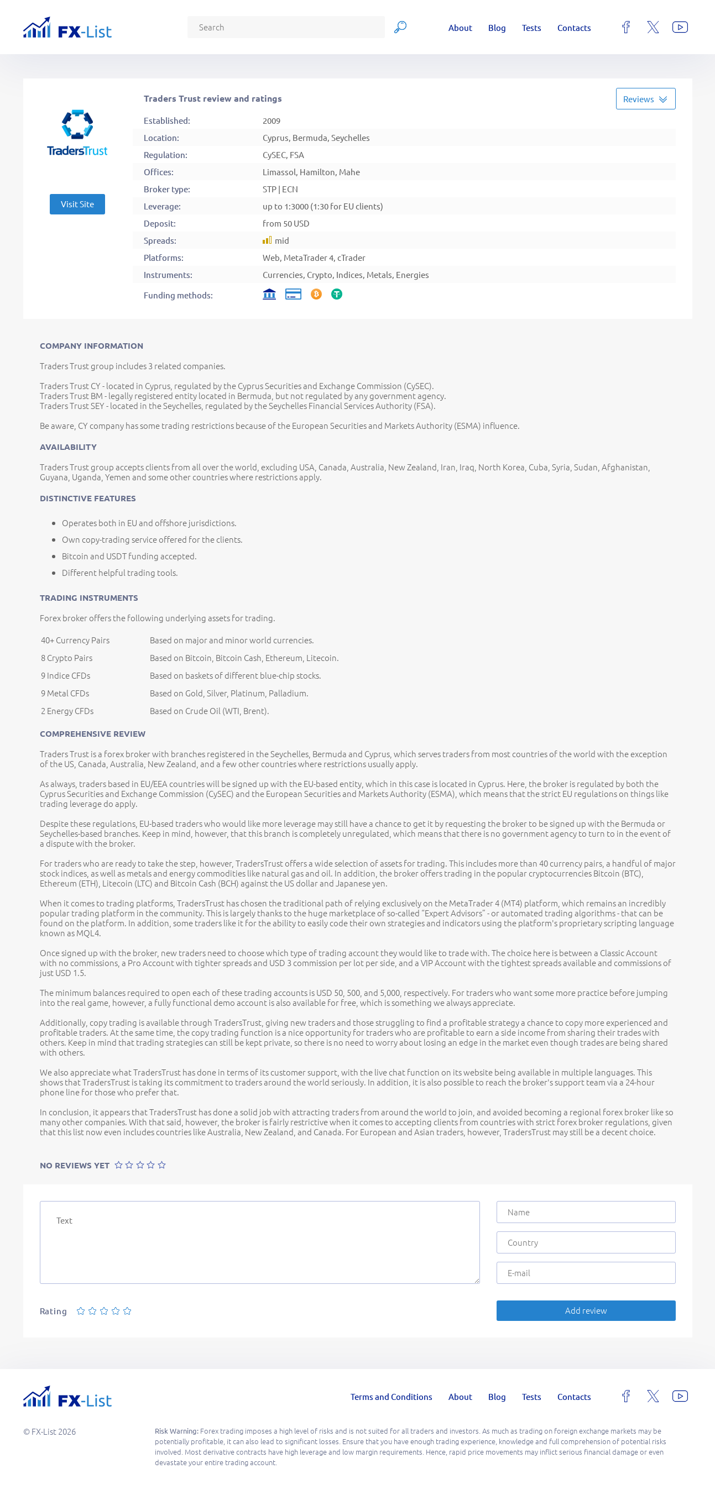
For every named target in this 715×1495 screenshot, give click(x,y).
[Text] (260, 1242)
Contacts (574, 27)
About (460, 27)
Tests (531, 27)
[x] (653, 27)
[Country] (586, 1242)
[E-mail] (586, 1273)
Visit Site (77, 203)
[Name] (586, 1212)
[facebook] (626, 27)
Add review (586, 1310)
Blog (497, 27)
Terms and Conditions (391, 1396)
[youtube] (680, 27)
